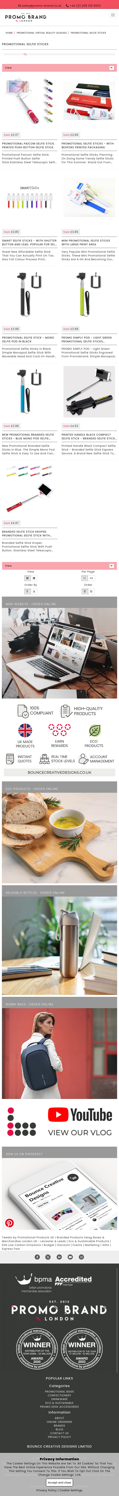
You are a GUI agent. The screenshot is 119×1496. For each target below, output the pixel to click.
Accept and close (59, 1482)
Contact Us (59, 1433)
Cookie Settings (71, 1490)
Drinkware (59, 1399)
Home (9, 32)
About (59, 1418)
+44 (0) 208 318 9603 (83, 6)
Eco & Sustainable (59, 1403)
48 (91, 578)
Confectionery (59, 1395)
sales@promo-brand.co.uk (39, 6)
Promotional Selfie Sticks (88, 32)
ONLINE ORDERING (59, 1422)
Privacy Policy (59, 1437)
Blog (59, 1429)
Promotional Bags (59, 1391)
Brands (59, 1426)
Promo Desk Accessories (59, 1407)
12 (84, 578)
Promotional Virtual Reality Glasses (42, 32)
